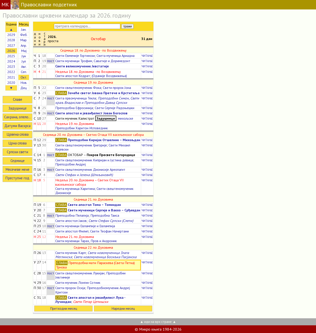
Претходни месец (63, 308)
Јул (24, 61)
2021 (11, 77)
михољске (125, 118)
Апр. (24, 45)
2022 (11, 72)
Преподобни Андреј (70, 164)
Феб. (23, 34)
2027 (11, 45)
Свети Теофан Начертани (109, 231)
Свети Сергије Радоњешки (114, 108)
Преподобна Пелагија (72, 215)
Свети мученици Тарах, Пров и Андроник (86, 241)
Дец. (23, 88)
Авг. (24, 66)
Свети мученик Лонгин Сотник (77, 282)
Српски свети (17, 151)
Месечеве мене (17, 169)
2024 (11, 61)
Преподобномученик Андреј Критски (92, 290)
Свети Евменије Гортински (75, 55)
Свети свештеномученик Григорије (81, 145)
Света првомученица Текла (75, 98)
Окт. (24, 77)
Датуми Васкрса (17, 125)
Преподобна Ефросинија (74, 108)
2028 (11, 40)
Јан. (23, 29)
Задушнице (17, 108)
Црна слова (17, 143)
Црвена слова (18, 134)
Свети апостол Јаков (71, 220)
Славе (17, 99)
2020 (11, 82)
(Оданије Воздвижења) (109, 76)
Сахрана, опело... (17, 117)
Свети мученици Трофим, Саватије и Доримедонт (92, 61)
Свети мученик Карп (70, 252)
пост (50, 61)
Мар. (23, 40)
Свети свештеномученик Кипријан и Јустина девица (94, 160)
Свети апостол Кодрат (72, 76)
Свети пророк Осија (70, 288)
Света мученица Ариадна (116, 55)
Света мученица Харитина (75, 188)
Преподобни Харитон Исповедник (81, 128)
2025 (11, 56)
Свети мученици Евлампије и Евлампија (85, 226)
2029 (11, 34)
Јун (24, 56)
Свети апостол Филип (71, 231)
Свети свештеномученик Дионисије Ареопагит (90, 169)
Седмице (18, 160)
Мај (24, 51)
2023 (11, 66)
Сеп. (24, 72)
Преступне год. (17, 178)
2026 (11, 51)
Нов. (23, 82)
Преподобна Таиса (104, 215)
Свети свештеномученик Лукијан (79, 273)
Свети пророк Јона (117, 87)
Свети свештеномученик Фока (78, 87)
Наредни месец (123, 308)
